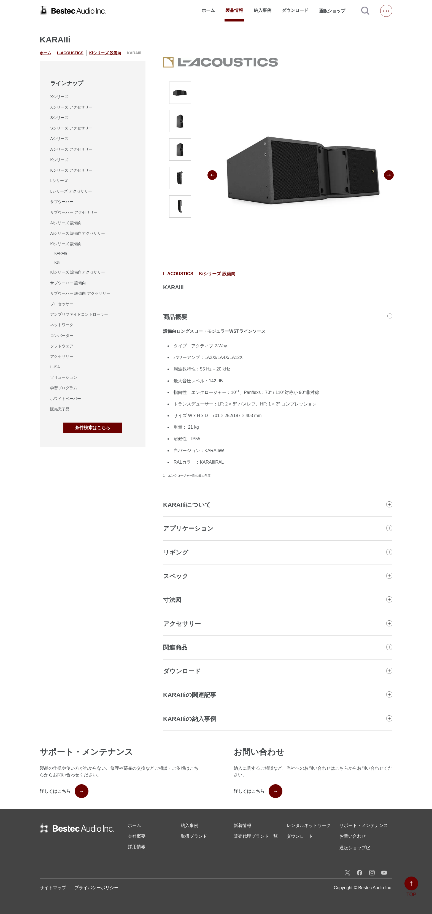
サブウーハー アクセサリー (74, 212)
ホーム (208, 10)
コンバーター (61, 335)
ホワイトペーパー (65, 398)
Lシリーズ (59, 181)
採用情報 (136, 846)
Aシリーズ (59, 138)
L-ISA (55, 367)
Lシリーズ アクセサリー (71, 191)
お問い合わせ (352, 836)
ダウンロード (295, 10)
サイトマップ (53, 887)
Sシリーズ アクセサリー (71, 128)
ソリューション (63, 377)
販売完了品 (59, 409)
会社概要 (136, 836)
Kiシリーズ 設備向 (105, 53)
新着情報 (242, 825)
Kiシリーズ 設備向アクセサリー (77, 272)
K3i (57, 262)
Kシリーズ (59, 160)
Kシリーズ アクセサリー (71, 170)
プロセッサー (61, 304)
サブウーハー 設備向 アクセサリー (80, 293)
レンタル (309, 825)
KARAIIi (60, 253)
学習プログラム (63, 388)
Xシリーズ (59, 96)
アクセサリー (61, 356)
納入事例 (262, 10)
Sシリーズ (59, 117)
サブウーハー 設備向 (68, 283)
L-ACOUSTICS (70, 53)
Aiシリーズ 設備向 (66, 223)
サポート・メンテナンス (363, 825)
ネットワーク (61, 325)
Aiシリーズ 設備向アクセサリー (77, 233)
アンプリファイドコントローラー (79, 314)
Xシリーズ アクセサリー (71, 107)
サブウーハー (61, 201)
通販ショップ (334, 10)
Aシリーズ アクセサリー (71, 149)
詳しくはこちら (64, 791)
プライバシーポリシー (96, 887)
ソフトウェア (61, 346)
